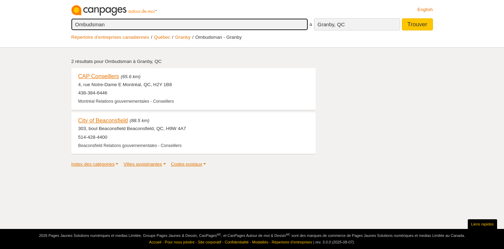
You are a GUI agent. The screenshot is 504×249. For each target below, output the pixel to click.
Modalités (260, 242)
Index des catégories (93, 164)
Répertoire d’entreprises (292, 242)
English (425, 9)
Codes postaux (186, 164)
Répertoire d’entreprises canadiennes (110, 37)
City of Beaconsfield (103, 120)
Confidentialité (237, 242)
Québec (162, 37)
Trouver (417, 24)
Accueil (155, 242)
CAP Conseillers (98, 76)
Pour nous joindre (180, 242)
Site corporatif (209, 242)
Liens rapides (482, 224)
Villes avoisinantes (142, 164)
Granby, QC (331, 24)
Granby (183, 37)
